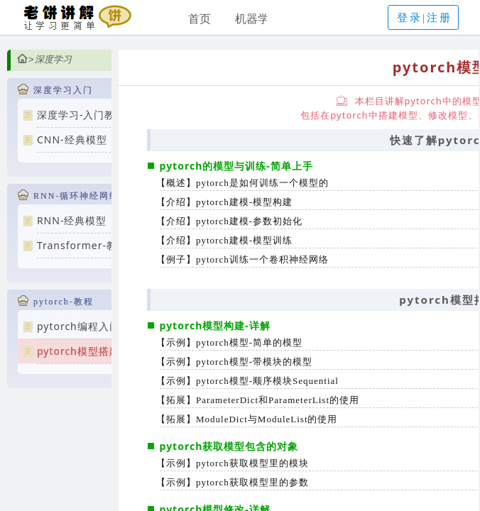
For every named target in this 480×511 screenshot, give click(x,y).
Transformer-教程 (82, 245)
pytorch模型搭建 (78, 351)
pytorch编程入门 (78, 326)
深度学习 (53, 59)
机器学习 (257, 18)
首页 (199, 18)
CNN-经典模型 (72, 139)
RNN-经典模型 (72, 220)
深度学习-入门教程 (81, 114)
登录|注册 (424, 17)
